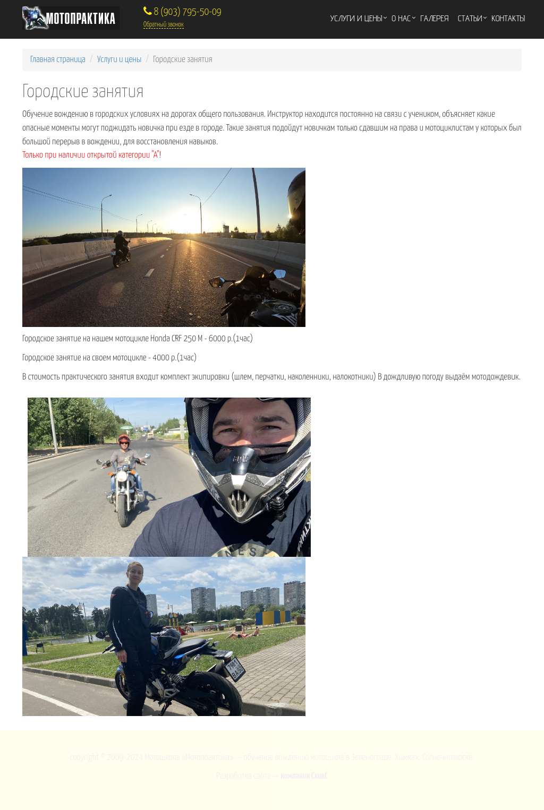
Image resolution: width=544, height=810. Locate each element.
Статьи (470, 18)
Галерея (434, 18)
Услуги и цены (356, 18)
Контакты (508, 18)
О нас (401, 18)
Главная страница (58, 59)
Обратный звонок (163, 24)
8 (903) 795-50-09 (182, 12)
